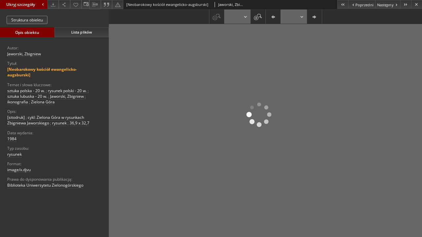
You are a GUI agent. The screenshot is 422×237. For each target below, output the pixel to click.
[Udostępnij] (64, 4)
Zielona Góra (43, 102)
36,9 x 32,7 (79, 123)
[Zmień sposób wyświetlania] (85, 4)
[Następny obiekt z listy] (387, 4)
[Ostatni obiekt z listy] (405, 4)
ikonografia (17, 102)
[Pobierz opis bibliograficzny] (95, 4)
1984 (11, 139)
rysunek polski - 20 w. (67, 90)
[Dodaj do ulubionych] (75, 4)
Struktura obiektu (27, 20)
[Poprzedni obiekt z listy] (361, 4)
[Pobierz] (53, 4)
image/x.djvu (19, 169)
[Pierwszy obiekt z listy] (342, 4)
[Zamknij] (416, 4)
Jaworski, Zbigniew (24, 54)
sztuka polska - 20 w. (26, 90)
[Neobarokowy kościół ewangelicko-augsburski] (42, 72)
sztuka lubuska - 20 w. (27, 96)
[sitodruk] (16, 117)
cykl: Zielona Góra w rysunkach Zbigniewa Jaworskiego (45, 120)
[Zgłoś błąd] (117, 4)
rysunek (59, 123)
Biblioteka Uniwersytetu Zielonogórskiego (45, 185)
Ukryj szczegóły (25, 4)
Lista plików (81, 32)
